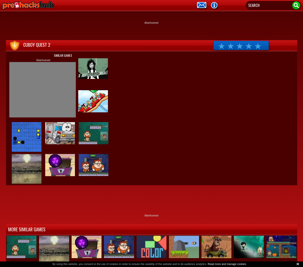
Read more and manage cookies (227, 264)
